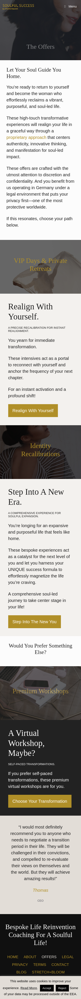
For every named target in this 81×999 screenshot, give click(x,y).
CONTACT (60, 965)
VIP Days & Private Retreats (40, 264)
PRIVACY (20, 965)
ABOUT (30, 957)
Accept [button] (47, 988)
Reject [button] (62, 988)
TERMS (39, 965)
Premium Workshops (41, 691)
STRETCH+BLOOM (48, 972)
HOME (12, 957)
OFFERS (49, 957)
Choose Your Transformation (40, 801)
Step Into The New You (35, 621)
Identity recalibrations (40, 449)
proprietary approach (26, 137)
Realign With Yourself (33, 410)
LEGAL (68, 957)
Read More (29, 988)
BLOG (21, 972)
